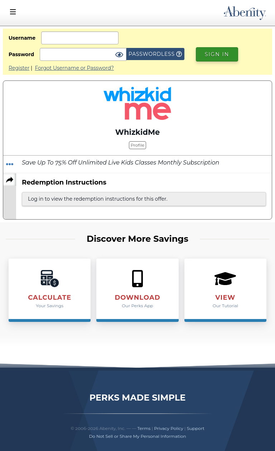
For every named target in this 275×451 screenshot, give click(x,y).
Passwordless (155, 54)
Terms (144, 428)
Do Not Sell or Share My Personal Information (137, 436)
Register (19, 68)
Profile (137, 145)
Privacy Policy (168, 428)
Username (22, 38)
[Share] (9, 179)
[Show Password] (119, 55)
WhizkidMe (137, 132)
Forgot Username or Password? (74, 68)
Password (21, 54)
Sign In (217, 54)
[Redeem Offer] (9, 164)
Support (195, 428)
